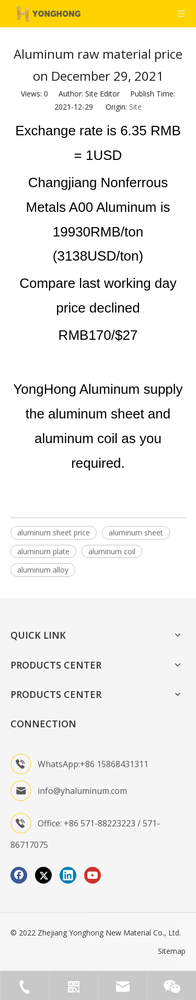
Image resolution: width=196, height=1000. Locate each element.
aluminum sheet (136, 532)
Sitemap (172, 951)
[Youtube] (92, 875)
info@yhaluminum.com (82, 791)
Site (135, 107)
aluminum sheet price (53, 532)
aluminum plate (43, 551)
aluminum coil (111, 551)
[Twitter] (43, 875)
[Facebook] (18, 875)
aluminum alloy (42, 570)
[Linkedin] (68, 875)
